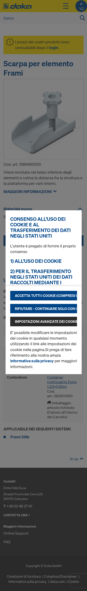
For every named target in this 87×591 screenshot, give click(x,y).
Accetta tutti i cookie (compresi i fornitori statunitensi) (46, 295)
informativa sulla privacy (32, 360)
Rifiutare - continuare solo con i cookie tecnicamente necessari (46, 308)
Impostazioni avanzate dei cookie (46, 321)
